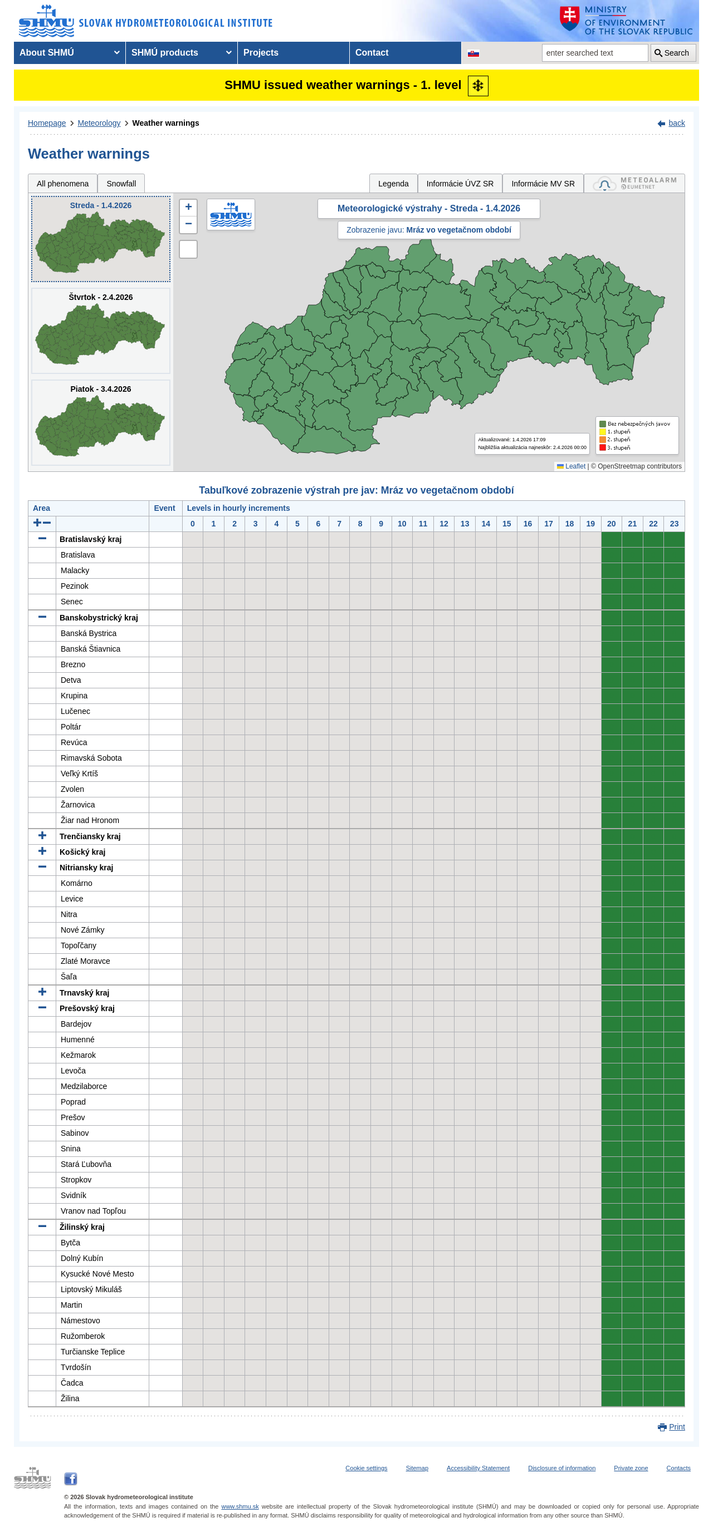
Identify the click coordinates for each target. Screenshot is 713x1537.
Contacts (679, 1468)
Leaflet (571, 466)
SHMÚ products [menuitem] (164, 52)
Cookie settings (366, 1468)
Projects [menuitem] (261, 52)
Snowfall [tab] (121, 183)
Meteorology (99, 123)
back (676, 123)
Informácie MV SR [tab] (543, 183)
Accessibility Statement (478, 1468)
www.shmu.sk (239, 1506)
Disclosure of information (561, 1468)
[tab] (634, 183)
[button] (188, 208)
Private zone (631, 1468)
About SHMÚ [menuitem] (46, 52)
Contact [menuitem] (372, 52)
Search (677, 52)
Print (677, 1426)
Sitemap (417, 1468)
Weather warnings (166, 123)
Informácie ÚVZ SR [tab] (460, 183)
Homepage (47, 123)
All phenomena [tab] (63, 183)
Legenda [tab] (393, 183)
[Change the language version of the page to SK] (473, 53)
